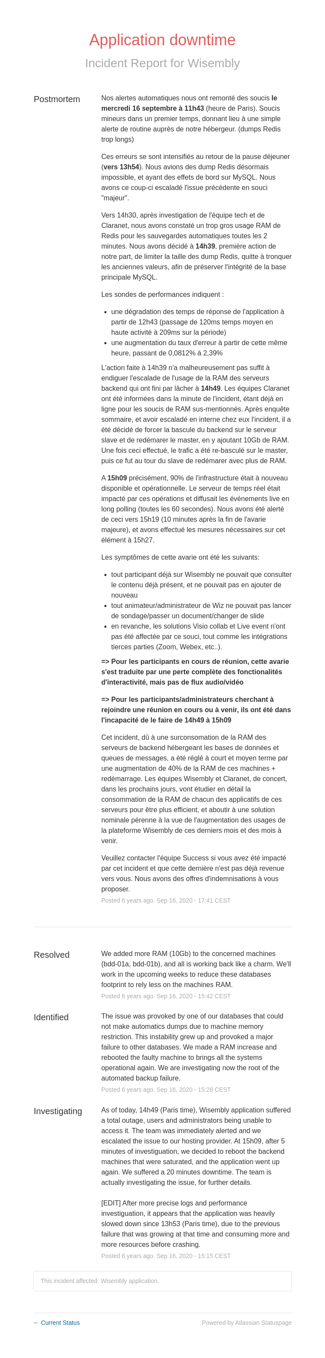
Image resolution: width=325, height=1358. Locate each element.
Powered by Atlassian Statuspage (247, 1322)
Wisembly (214, 63)
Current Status (56, 1322)
